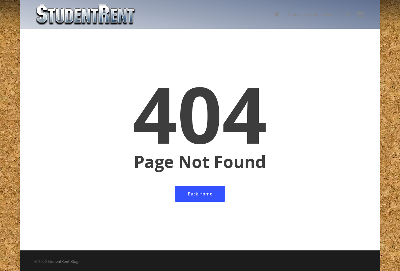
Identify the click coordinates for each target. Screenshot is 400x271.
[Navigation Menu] (360, 14)
